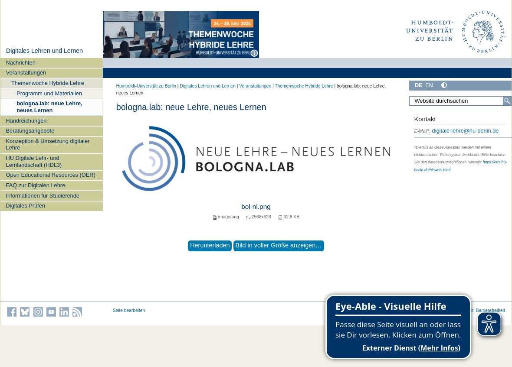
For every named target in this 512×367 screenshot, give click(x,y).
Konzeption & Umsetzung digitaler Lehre (48, 144)
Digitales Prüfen (25, 205)
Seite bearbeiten (129, 310)
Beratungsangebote (30, 130)
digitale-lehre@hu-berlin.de (456, 130)
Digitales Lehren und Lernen (44, 50)
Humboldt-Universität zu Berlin (146, 86)
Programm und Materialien (49, 93)
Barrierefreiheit (490, 310)
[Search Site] (460, 101)
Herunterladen (210, 245)
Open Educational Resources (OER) (50, 175)
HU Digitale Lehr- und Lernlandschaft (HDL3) (34, 161)
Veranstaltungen (26, 72)
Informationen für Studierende (42, 195)
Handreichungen (26, 120)
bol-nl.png (255, 206)
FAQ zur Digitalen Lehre (36, 185)
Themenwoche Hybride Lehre (47, 83)
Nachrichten (21, 62)
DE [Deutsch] (419, 85)
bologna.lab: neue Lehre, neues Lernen (49, 106)
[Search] (507, 101)
